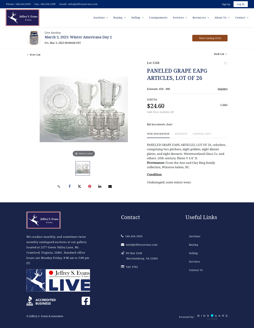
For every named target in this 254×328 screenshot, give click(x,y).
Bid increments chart (160, 124)
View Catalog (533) (210, 38)
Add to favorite (225, 63)
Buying (193, 244)
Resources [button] (200, 17)
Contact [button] (240, 17)
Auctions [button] (99, 17)
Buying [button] (118, 17)
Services (194, 261)
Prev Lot (33, 54)
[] (224, 104)
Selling (193, 253)
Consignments (158, 17)
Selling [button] (136, 17)
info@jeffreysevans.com (83, 4)
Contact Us (196, 270)
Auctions (194, 236)
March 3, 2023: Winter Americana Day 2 (78, 37)
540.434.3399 (48, 4)
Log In (240, 4)
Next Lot (220, 53)
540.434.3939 (23, 4)
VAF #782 (129, 267)
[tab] (158, 135)
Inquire (223, 88)
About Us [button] (221, 17)
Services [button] (179, 17)
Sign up (226, 4)
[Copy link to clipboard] (59, 186)
